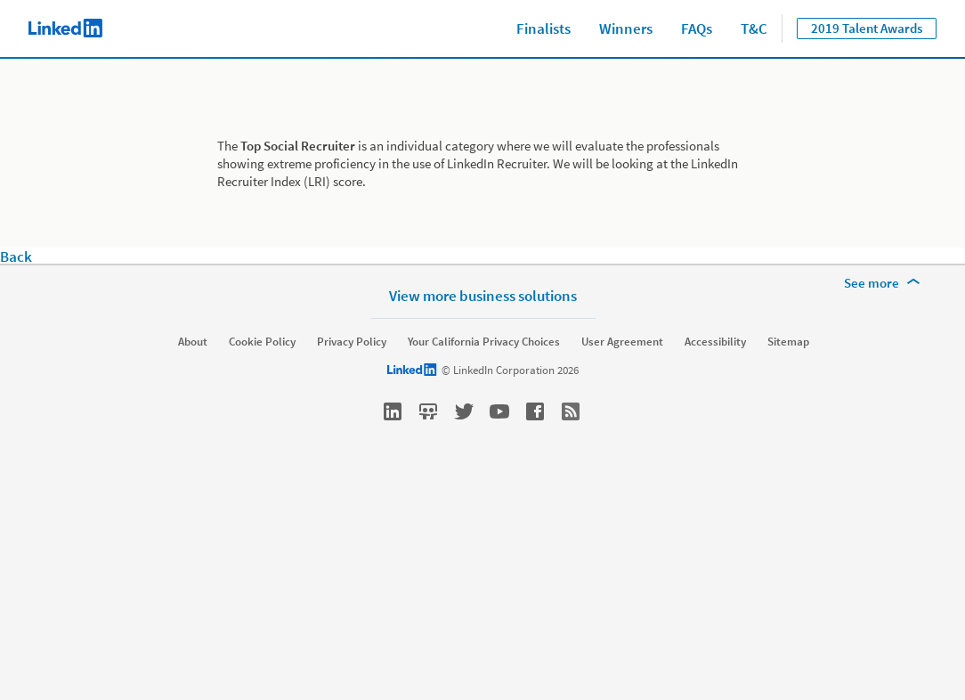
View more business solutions (483, 295)
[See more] (885, 283)
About (192, 342)
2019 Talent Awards (866, 28)
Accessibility (715, 342)
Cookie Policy (262, 342)
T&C (754, 28)
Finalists (543, 28)
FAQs (696, 28)
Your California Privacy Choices (484, 342)
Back (16, 256)
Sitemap (788, 342)
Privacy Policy (351, 342)
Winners (626, 28)
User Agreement (622, 342)
